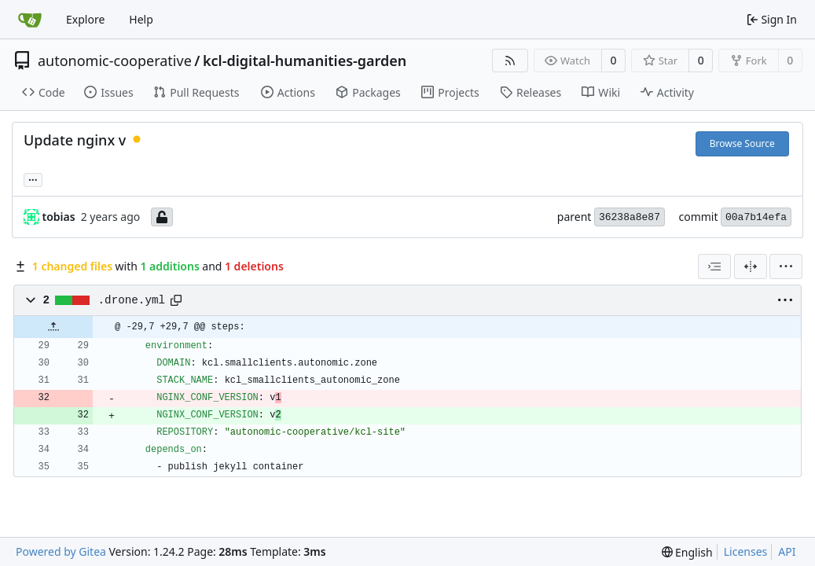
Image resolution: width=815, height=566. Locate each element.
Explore (85, 19)
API (786, 551)
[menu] (785, 266)
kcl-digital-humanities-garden (304, 60)
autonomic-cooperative (115, 60)
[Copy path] (176, 300)
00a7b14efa (756, 217)
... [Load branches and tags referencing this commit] (33, 178)
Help (141, 19)
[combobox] (714, 266)
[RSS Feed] (510, 60)
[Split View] (750, 266)
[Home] (30, 20)
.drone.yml (132, 300)
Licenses (746, 551)
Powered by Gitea (61, 551)
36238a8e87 (629, 217)
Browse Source (742, 143)
